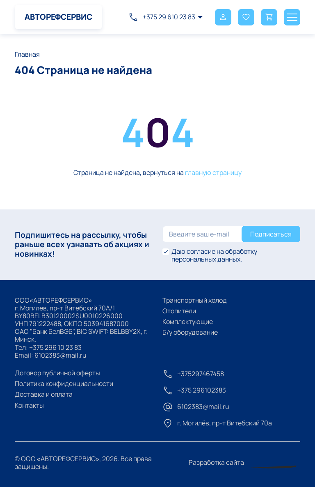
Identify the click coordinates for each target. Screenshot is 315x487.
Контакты (29, 405)
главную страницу (213, 172)
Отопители (179, 310)
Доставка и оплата (44, 394)
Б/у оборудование (190, 332)
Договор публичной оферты (57, 372)
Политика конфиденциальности (64, 383)
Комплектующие (187, 321)
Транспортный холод (194, 300)
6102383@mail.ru (60, 355)
